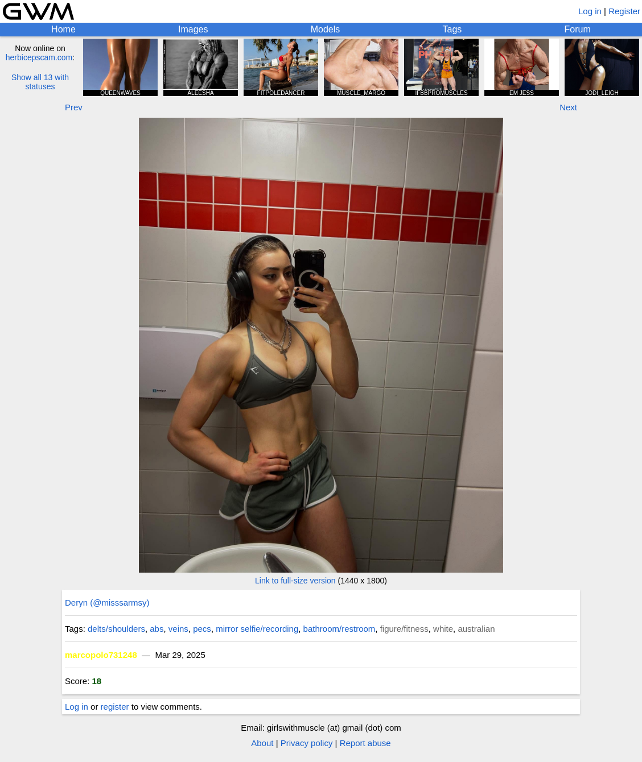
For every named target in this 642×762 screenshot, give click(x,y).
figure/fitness (404, 628)
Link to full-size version (295, 580)
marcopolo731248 (101, 655)
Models (325, 29)
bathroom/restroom (339, 628)
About (262, 743)
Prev (74, 107)
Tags (452, 29)
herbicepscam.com (39, 57)
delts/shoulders (116, 628)
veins (178, 628)
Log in (590, 11)
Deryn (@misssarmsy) (107, 602)
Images (193, 29)
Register (624, 11)
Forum (578, 29)
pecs (202, 628)
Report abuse (365, 743)
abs (156, 628)
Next (568, 107)
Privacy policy (307, 743)
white (443, 628)
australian (476, 628)
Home (63, 29)
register (115, 706)
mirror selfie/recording (257, 628)
